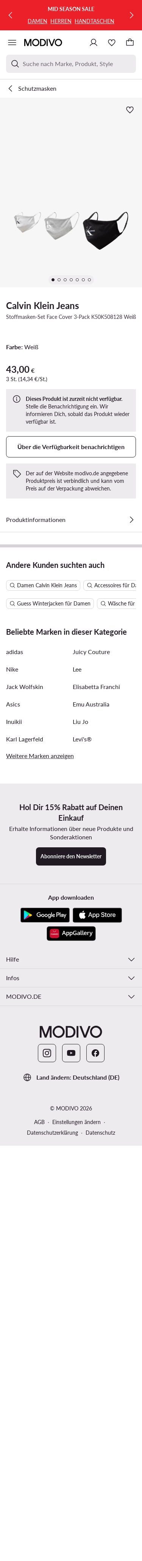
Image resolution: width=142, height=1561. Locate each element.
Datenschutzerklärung (52, 1485)
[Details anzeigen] (131, 520)
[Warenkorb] (130, 42)
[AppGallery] (71, 1286)
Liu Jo (80, 1074)
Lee (77, 1022)
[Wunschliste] (112, 42)
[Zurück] (11, 15)
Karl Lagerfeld (24, 1092)
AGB (39, 1475)
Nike (12, 1022)
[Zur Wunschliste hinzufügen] (130, 110)
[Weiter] (131, 15)
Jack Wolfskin (24, 1039)
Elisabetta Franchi (96, 1039)
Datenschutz (100, 1485)
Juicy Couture (91, 1004)
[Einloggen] (93, 42)
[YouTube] (71, 1406)
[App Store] (97, 1268)
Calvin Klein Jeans (42, 305)
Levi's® (82, 1092)
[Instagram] (47, 1406)
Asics (13, 1057)
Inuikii (14, 1074)
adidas (14, 1004)
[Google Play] (45, 1268)
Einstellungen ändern (76, 1475)
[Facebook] (95, 1406)
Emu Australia (91, 1057)
